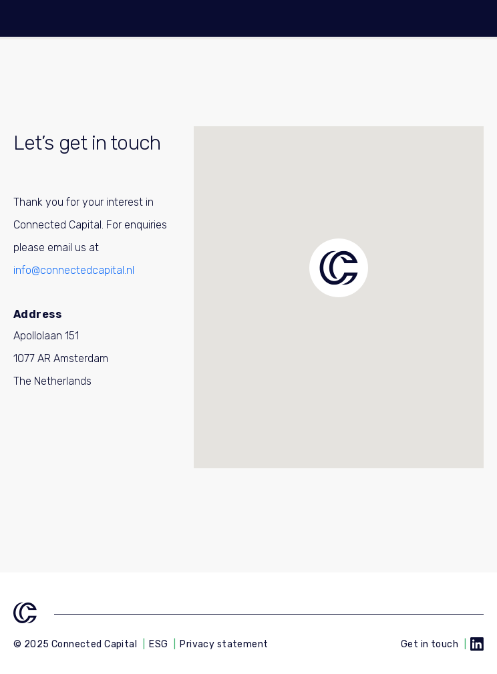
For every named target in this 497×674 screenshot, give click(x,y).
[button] (338, 267)
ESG (158, 644)
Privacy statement (224, 644)
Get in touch (429, 644)
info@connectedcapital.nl (73, 270)
